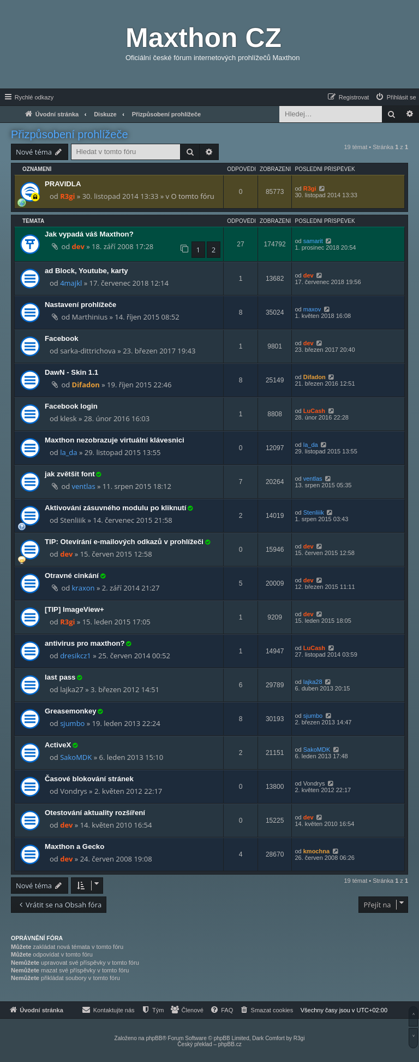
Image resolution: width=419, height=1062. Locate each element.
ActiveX (58, 745)
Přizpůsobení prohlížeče (69, 134)
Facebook (62, 338)
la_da (68, 452)
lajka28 (312, 681)
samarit (313, 241)
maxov (312, 309)
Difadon (86, 385)
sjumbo (72, 723)
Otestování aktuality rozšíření (95, 813)
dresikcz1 (75, 655)
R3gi (67, 196)
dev (78, 246)
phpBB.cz (230, 1044)
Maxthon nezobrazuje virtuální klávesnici (114, 440)
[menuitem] (395, 97)
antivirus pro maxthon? (85, 643)
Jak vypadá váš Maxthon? (89, 234)
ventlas (83, 486)
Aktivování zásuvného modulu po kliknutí (115, 508)
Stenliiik (313, 512)
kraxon (83, 588)
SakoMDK (76, 757)
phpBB (154, 1038)
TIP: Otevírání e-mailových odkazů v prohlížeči (124, 542)
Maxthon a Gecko (74, 846)
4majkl (71, 283)
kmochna (316, 851)
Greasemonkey (71, 711)
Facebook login (71, 406)
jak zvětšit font (70, 474)
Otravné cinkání (72, 575)
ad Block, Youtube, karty (86, 271)
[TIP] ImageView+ (74, 609)
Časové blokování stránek (89, 779)
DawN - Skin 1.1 (71, 372)
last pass (60, 677)
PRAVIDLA (63, 184)
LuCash (314, 411)
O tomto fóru (192, 196)
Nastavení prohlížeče (80, 304)
